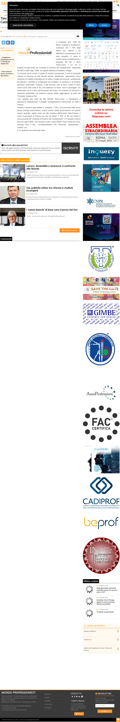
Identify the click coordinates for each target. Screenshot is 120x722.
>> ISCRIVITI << (104, 711)
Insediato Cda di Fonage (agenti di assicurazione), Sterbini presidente (106, 602)
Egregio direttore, (90, 631)
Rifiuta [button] (91, 25)
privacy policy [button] (72, 9)
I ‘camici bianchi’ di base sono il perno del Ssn (52, 209)
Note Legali (48, 707)
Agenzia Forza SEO (33, 719)
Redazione (48, 694)
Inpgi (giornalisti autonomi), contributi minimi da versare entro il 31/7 (107, 590)
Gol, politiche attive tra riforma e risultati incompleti (49, 189)
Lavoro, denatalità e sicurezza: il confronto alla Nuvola (50, 167)
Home (2, 15)
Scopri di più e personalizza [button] (23, 25)
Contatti (47, 697)
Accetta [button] (104, 25)
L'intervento (19, 36)
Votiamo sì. (88, 640)
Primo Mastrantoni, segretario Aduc (36, 36)
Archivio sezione (69, 230)
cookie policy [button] (29, 13)
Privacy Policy (48, 704)
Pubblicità (47, 701)
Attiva (79, 714)
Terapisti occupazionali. (105, 612)
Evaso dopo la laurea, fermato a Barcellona (7, 74)
